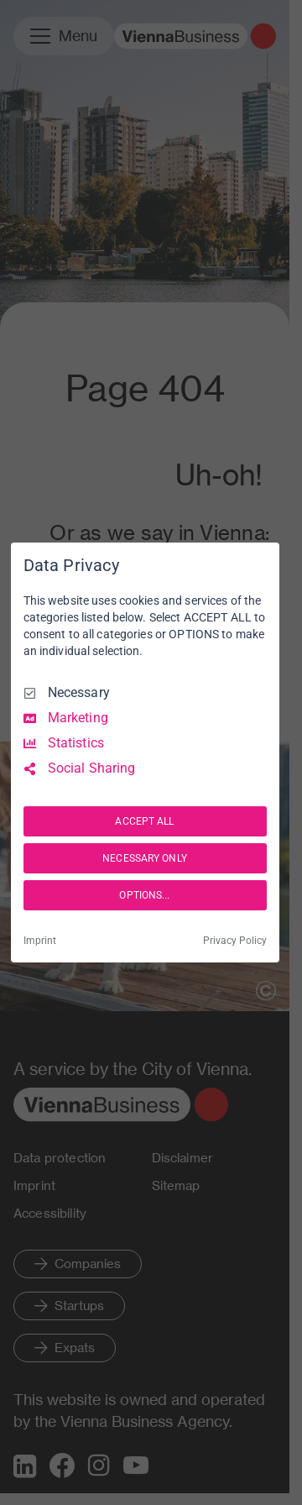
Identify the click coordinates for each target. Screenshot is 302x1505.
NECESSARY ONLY (144, 858)
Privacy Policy (235, 941)
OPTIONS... (144, 895)
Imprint (39, 941)
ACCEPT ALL (144, 821)
